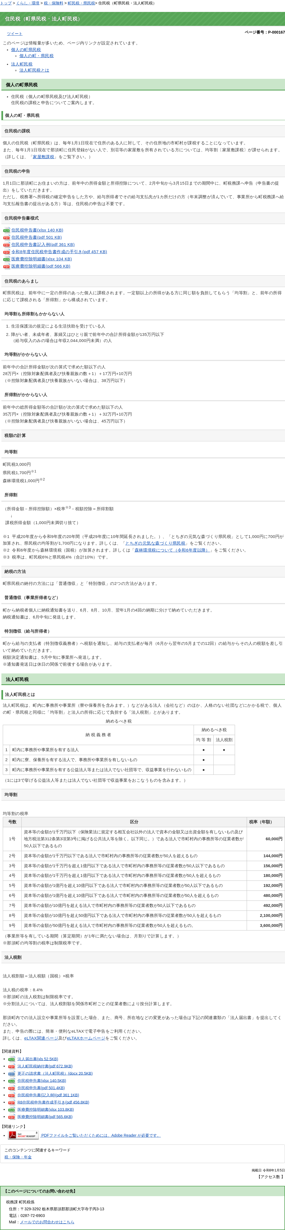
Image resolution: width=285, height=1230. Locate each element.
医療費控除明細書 (46, 1109)
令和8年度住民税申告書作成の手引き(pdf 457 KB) (55, 252)
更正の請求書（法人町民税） (55, 1073)
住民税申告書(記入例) (48, 1095)
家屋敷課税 (43, 157)
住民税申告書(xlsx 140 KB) (33, 230)
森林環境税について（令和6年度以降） (172, 550)
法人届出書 (38, 1059)
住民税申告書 (42, 1080)
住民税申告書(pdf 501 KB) (32, 237)
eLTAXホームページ (86, 1038)
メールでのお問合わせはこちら (47, 1222)
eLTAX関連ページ (41, 1038)
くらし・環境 (27, 3)
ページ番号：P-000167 (265, 32)
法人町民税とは (34, 70)
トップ (6, 3)
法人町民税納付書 (45, 1066)
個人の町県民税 (26, 49)
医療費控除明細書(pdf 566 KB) (36, 266)
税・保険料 (53, 3)
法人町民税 (21, 64)
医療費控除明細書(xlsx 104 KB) (37, 259)
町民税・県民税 (81, 3)
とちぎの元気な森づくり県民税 (155, 543)
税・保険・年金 (18, 1157)
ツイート (14, 33)
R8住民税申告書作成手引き (53, 1102)
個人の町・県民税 (36, 56)
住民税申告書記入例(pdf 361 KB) (39, 244)
